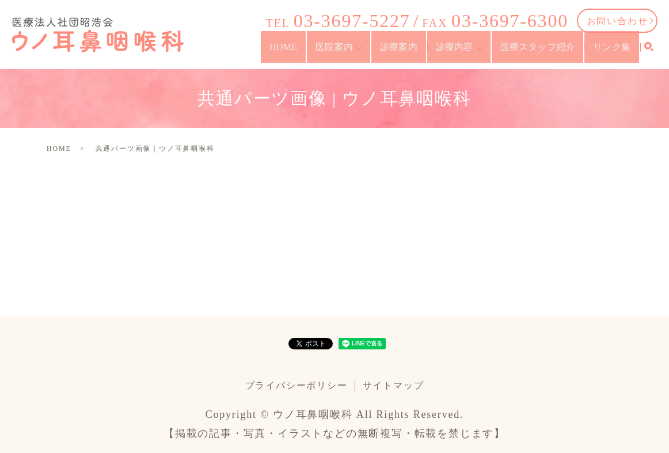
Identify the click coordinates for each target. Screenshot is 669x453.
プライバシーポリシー (296, 385)
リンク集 (614, 52)
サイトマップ (393, 385)
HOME (304, 52)
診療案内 (410, 52)
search (648, 53)
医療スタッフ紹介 (542, 52)
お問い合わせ (617, 21)
